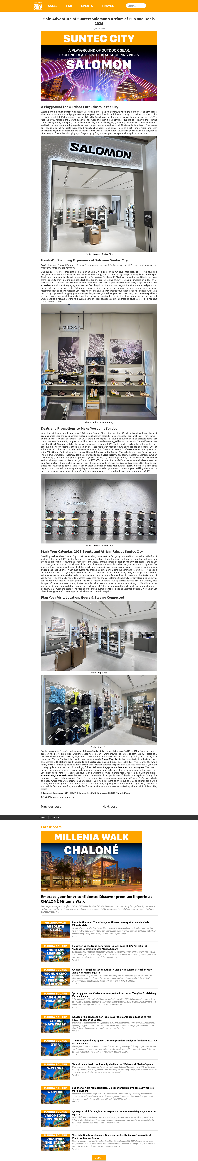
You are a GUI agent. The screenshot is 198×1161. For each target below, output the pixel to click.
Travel (108, 5)
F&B (69, 5)
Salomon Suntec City (102, 254)
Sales (52, 5)
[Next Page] (99, 1158)
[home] (37, 6)
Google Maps (123, 793)
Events (87, 5)
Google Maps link (110, 759)
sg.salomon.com (67, 797)
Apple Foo (102, 672)
